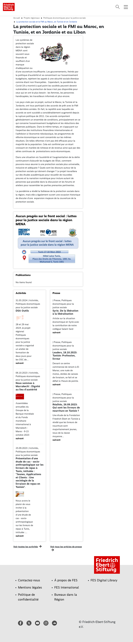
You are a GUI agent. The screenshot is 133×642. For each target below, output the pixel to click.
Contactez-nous (29, 580)
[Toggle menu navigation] (126, 7)
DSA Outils (22, 310)
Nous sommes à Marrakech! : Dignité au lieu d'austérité (28, 386)
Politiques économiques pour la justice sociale (64, 18)
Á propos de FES (66, 580)
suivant (20, 363)
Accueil (16, 18)
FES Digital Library (104, 580)
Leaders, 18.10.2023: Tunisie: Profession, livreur (65, 355)
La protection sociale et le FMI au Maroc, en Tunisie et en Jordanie (46, 22)
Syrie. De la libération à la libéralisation (65, 312)
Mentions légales (30, 587)
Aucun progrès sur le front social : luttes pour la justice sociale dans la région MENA (46, 220)
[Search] (118, 7)
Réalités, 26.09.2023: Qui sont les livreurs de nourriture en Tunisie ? (66, 407)
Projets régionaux (32, 18)
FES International (66, 587)
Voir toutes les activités (25, 546)
